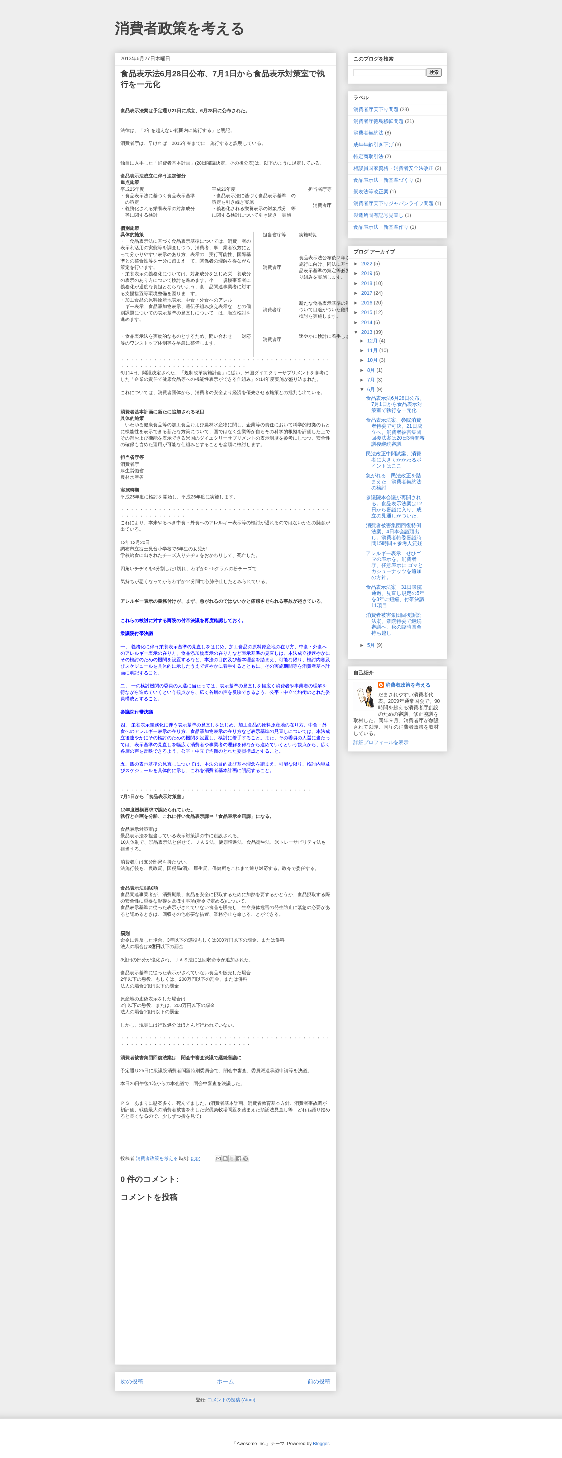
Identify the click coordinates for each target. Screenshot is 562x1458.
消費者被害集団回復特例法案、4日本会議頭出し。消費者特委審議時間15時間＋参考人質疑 (394, 534)
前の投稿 (319, 1381)
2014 (367, 322)
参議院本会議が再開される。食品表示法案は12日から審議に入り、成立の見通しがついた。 (394, 506)
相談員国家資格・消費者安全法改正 (393, 168)
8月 (371, 370)
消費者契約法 (368, 133)
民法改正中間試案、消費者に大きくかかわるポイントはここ (394, 460)
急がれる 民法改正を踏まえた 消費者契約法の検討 (394, 482)
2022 (367, 263)
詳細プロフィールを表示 (381, 742)
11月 (373, 350)
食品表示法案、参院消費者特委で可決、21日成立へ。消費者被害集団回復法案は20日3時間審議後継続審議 (395, 432)
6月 (371, 389)
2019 (367, 273)
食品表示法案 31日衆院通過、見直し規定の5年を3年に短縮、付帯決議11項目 (395, 596)
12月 (373, 341)
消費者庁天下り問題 (376, 109)
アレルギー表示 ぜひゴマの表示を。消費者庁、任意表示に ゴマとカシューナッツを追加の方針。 (394, 565)
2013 (367, 332)
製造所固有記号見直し (378, 215)
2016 (367, 303)
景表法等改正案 (371, 191)
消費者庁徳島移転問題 (378, 121)
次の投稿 (131, 1381)
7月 (371, 380)
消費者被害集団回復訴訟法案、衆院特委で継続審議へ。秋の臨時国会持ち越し (394, 624)
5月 (371, 645)
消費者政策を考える (180, 28)
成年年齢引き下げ (373, 144)
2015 (367, 312)
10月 (373, 360)
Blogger (321, 1443)
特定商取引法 (368, 156)
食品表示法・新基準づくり (383, 180)
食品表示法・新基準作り (381, 227)
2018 (367, 283)
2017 (367, 293)
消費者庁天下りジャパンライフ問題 (393, 203)
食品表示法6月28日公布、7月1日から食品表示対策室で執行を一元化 (395, 404)
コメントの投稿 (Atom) (232, 1399)
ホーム (225, 1381)
